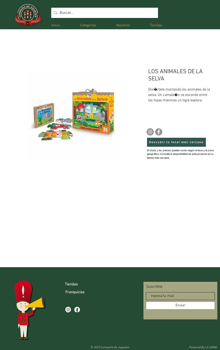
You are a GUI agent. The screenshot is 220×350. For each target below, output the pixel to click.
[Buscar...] (104, 13)
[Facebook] (158, 131)
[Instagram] (150, 131)
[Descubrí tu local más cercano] (176, 142)
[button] (88, 25)
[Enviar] (180, 305)
